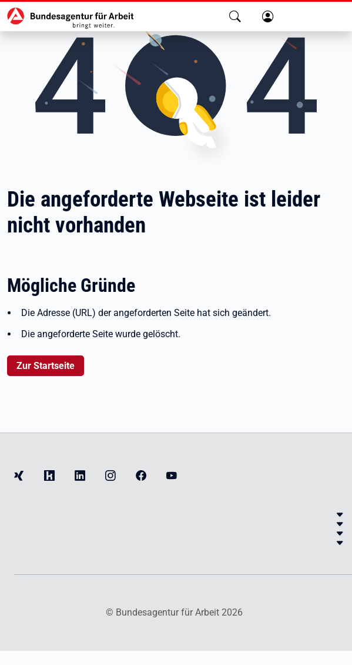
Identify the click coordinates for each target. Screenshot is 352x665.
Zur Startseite (45, 365)
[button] (235, 16)
